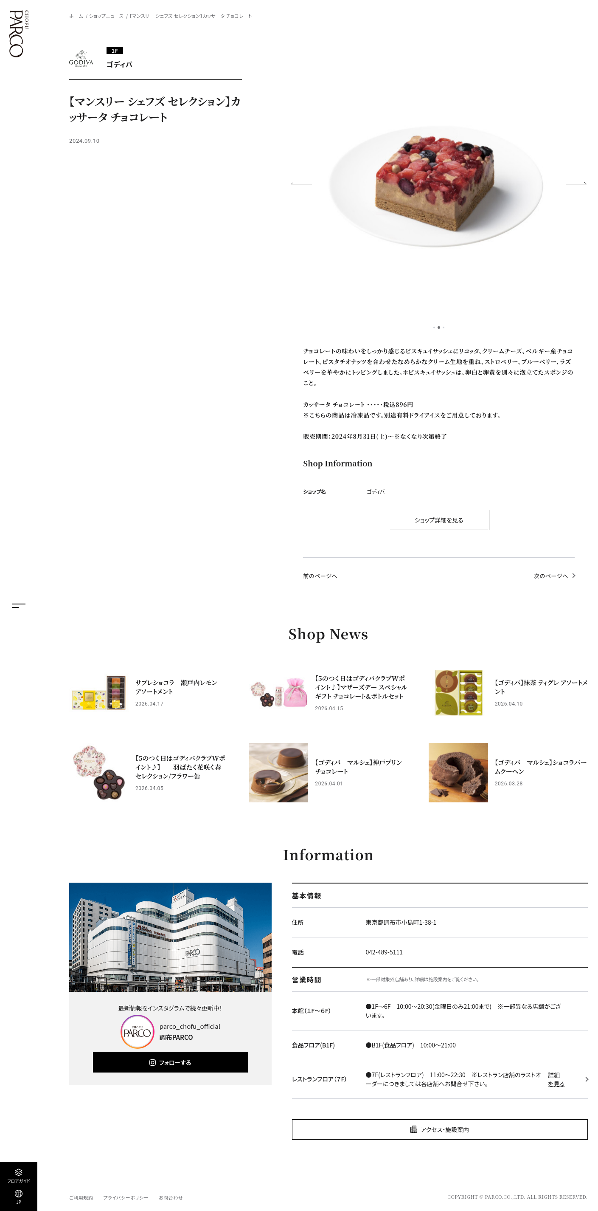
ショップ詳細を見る (439, 520)
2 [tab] (439, 327)
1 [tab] (434, 327)
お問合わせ (171, 1197)
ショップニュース (106, 15)
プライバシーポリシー (126, 1197)
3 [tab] (443, 327)
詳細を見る (556, 1079)
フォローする (175, 1062)
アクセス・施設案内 (445, 1129)
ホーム (76, 15)
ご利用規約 (81, 1197)
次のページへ (551, 576)
